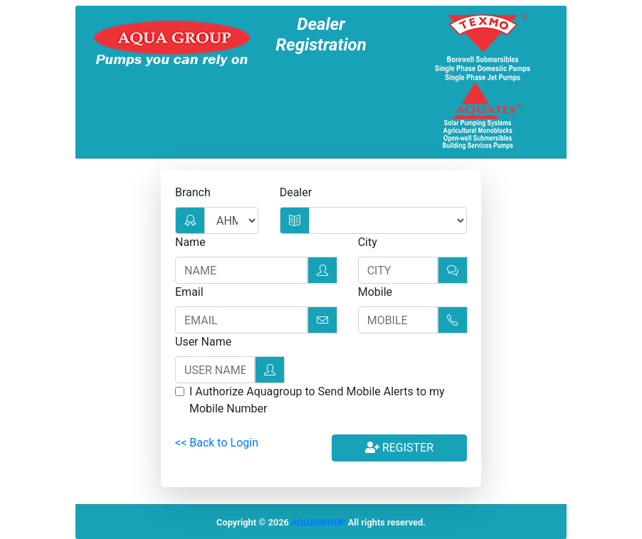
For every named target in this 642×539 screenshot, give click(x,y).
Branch (193, 192)
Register (399, 447)
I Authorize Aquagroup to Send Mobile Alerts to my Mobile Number (317, 400)
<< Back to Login (216, 442)
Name (190, 242)
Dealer (296, 192)
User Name (203, 341)
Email (189, 292)
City (367, 242)
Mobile (375, 292)
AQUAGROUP (318, 522)
